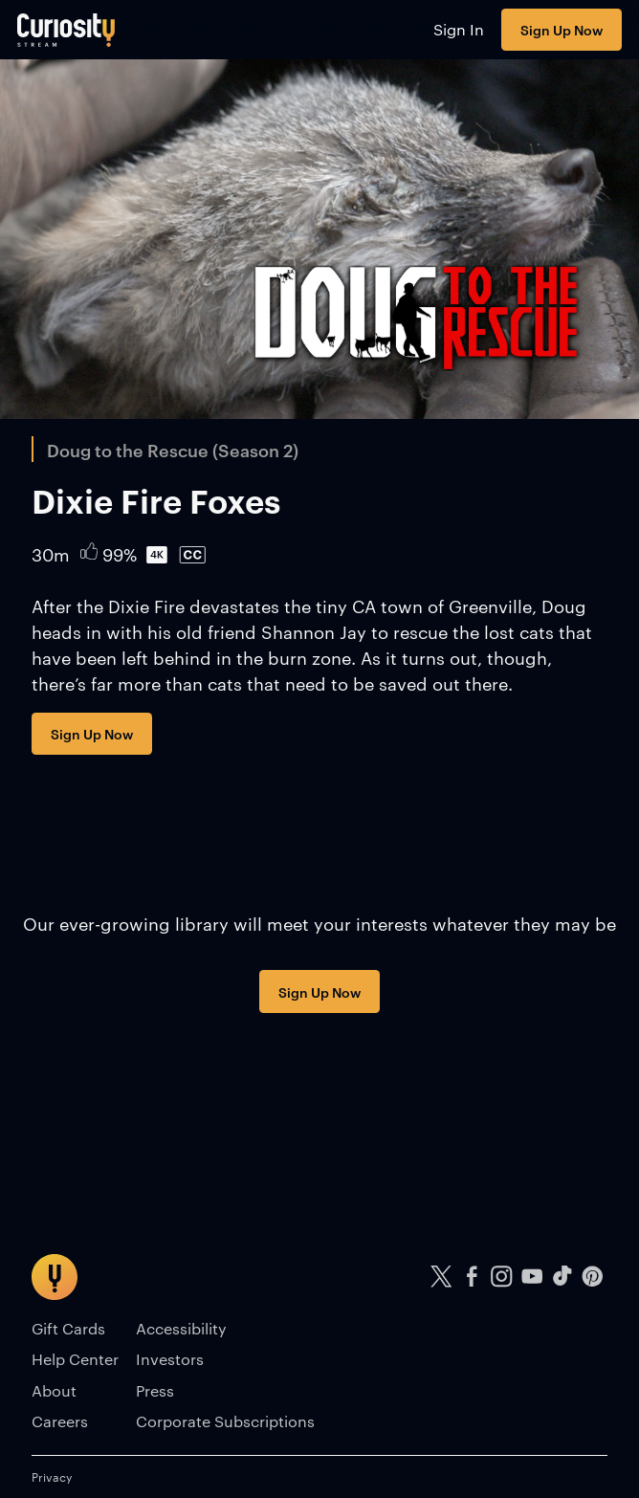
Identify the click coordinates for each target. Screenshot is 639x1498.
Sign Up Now (561, 29)
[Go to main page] (66, 29)
